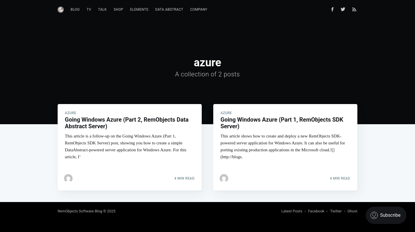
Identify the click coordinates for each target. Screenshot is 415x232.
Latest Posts (291, 211)
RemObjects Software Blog (80, 211)
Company (198, 9)
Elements (139, 9)
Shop (118, 9)
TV (89, 9)
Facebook (316, 211)
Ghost (352, 211)
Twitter (336, 211)
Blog (75, 9)
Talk (102, 9)
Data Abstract (169, 9)
